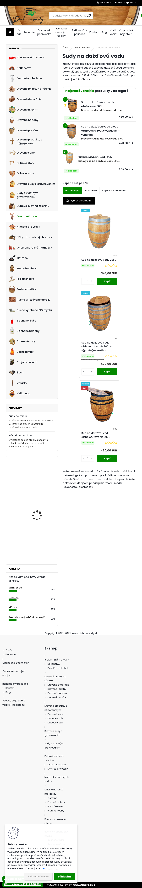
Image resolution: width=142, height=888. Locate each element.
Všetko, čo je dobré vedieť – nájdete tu (121, 32)
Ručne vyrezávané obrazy (29, 299)
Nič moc (13, 607)
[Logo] (28, 16)
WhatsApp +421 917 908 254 (22, 884)
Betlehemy (20, 68)
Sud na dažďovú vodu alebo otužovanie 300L (98, 352)
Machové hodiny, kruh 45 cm (39, 536)
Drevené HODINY (23, 109)
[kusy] (71, 289)
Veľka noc (19, 393)
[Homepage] (10, 32)
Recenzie (29, 32)
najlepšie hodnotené (114, 190)
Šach (16, 372)
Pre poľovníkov (23, 268)
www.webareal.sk (84, 885)
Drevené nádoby (23, 120)
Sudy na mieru (18, 416)
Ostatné (18, 258)
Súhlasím (64, 876)
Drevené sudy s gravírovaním (32, 183)
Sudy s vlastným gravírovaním (23, 195)
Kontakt (94, 32)
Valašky (18, 383)
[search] (89, 15)
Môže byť (13, 597)
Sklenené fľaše (22, 320)
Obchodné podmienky (44, 32)
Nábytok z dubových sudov (31, 237)
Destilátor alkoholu (25, 78)
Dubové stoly (21, 163)
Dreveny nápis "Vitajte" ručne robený (40, 504)
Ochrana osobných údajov (61, 32)
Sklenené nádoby (24, 330)
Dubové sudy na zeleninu (29, 206)
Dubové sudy (21, 173)
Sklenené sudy (22, 341)
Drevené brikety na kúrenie (30, 88)
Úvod (65, 47)
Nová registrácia (127, 2)
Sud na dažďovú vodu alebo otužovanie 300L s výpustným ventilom (117, 263)
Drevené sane (22, 152)
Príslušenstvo (21, 279)
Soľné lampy (21, 351)
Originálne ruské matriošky (30, 247)
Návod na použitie (20, 435)
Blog (104, 32)
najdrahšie (90, 190)
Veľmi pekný (15, 587)
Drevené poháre (23, 130)
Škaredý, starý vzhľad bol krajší (27, 617)
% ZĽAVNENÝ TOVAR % (27, 57)
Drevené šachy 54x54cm (41, 471)
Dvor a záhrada (23, 216)
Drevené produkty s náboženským (25, 141)
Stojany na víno (23, 362)
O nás (19, 32)
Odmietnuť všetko (38, 876)
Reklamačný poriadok (79, 32)
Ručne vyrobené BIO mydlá (30, 310)
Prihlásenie (106, 2)
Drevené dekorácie (25, 99)
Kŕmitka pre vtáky (24, 226)
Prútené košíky (22, 289)
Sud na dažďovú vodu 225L (80, 263)
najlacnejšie (72, 190)
